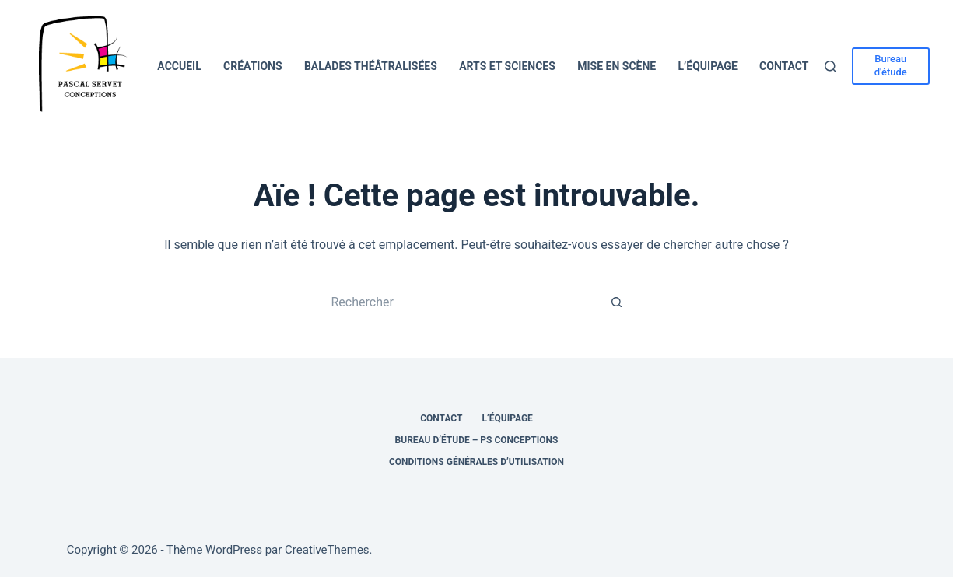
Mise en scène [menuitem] (616, 66)
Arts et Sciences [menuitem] (507, 66)
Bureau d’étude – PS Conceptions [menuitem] (477, 440)
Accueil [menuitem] (179, 66)
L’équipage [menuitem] (708, 66)
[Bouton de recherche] (616, 301)
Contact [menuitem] (783, 66)
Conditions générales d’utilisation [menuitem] (476, 461)
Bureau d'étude (890, 65)
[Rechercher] (830, 66)
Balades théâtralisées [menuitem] (370, 66)
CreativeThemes (327, 550)
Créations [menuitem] (252, 66)
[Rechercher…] (461, 301)
